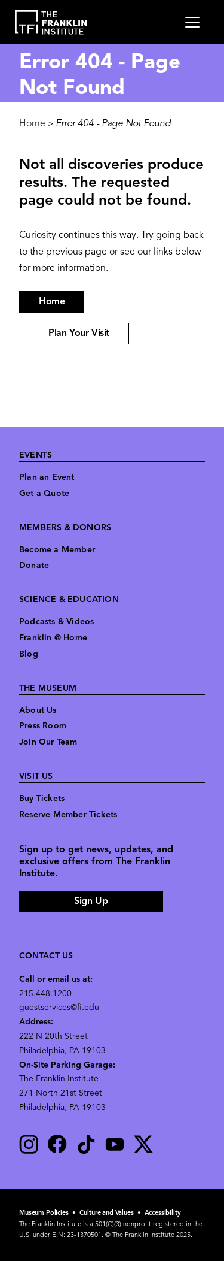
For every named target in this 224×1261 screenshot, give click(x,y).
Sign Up (91, 901)
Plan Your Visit (78, 333)
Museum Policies (44, 1213)
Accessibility (163, 1213)
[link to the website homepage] (51, 22)
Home (32, 124)
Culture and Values (106, 1213)
